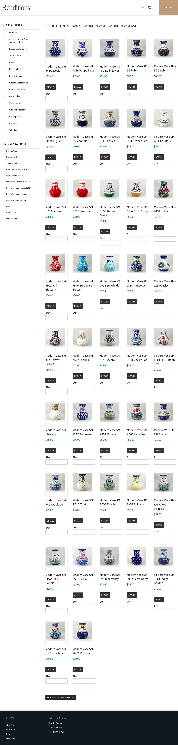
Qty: (47, 93)
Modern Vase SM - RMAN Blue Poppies (56, 579)
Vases (76, 26)
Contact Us (11, 212)
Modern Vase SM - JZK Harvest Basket (56, 360)
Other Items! (15, 103)
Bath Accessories (17, 89)
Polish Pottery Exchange (17, 194)
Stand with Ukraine (14, 163)
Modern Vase (94, 26)
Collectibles (58, 26)
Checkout (10, 729)
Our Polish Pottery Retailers (19, 181)
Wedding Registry (17, 109)
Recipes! (13, 123)
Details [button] (50, 87)
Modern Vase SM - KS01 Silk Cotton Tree (165, 360)
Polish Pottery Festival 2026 (18, 188)
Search (9, 734)
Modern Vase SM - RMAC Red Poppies (165, 505)
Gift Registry (15, 116)
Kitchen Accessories (18, 82)
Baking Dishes (15, 76)
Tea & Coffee (15, 55)
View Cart (10, 725)
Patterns (13, 32)
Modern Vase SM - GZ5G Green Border (110, 211)
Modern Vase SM (122, 26)
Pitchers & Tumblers (18, 49)
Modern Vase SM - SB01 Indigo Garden (165, 579)
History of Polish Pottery (17, 169)
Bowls (12, 62)
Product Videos (13, 157)
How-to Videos (13, 150)
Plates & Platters (17, 69)
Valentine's (14, 130)
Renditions (16, 7)
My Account (11, 738)
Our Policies (11, 218)
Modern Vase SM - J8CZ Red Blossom (56, 286)
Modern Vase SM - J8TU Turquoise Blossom (83, 286)
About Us (10, 206)
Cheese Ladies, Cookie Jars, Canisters (19, 41)
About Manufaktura (14, 175)
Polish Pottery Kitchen (16, 200)
